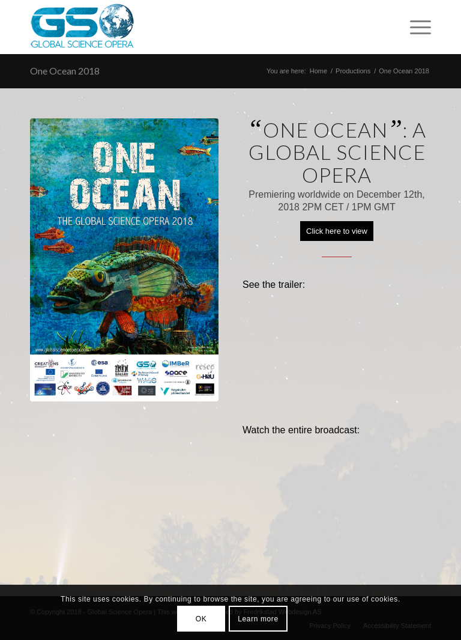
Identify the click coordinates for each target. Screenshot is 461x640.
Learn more (258, 619)
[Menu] (414, 27)
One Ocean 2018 (65, 70)
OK (201, 619)
